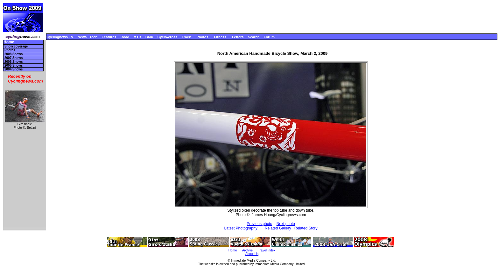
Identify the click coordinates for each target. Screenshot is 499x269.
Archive (247, 250)
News (82, 37)
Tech (93, 37)
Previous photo (259, 224)
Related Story (306, 228)
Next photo (286, 224)
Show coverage (16, 46)
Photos (202, 37)
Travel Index (267, 250)
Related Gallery (278, 228)
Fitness (220, 37)
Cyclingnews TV (59, 37)
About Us (251, 254)
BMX (149, 37)
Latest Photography (240, 228)
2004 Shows (13, 69)
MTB (137, 37)
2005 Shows (13, 65)
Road (125, 37)
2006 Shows (13, 61)
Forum (269, 37)
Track (186, 37)
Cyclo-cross (168, 37)
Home (9, 42)
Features (109, 37)
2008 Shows (13, 54)
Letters (238, 37)
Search (254, 37)
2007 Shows (13, 58)
